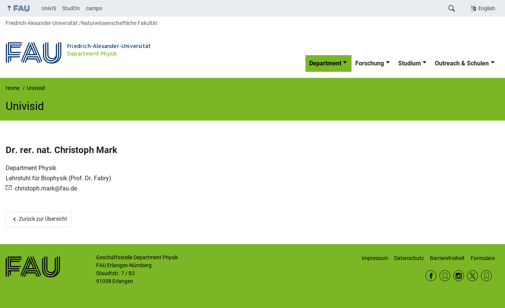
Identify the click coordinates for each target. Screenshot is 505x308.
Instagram (458, 275)
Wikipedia (486, 275)
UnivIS (48, 8)
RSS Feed (444, 275)
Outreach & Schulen (462, 63)
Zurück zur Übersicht (43, 219)
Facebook (430, 275)
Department (325, 63)
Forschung (369, 63)
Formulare (483, 258)
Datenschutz (409, 258)
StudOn (71, 8)
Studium (409, 63)
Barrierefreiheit (447, 258)
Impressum (375, 258)
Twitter (472, 275)
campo (94, 8)
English (486, 8)
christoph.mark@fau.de (46, 188)
